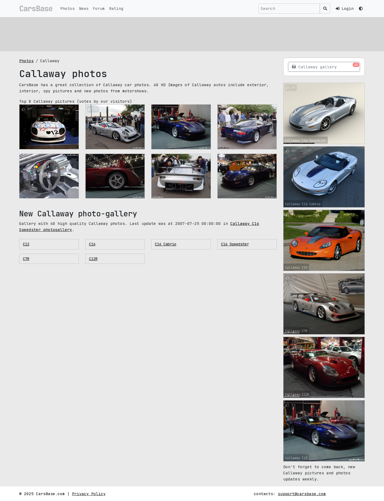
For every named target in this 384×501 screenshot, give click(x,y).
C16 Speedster (235, 244)
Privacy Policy (89, 493)
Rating (116, 8)
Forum (99, 8)
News (84, 8)
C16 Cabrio (165, 244)
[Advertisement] (179, 33)
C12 (26, 244)
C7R (26, 258)
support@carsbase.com (302, 493)
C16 (92, 244)
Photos (67, 8)
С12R (93, 258)
